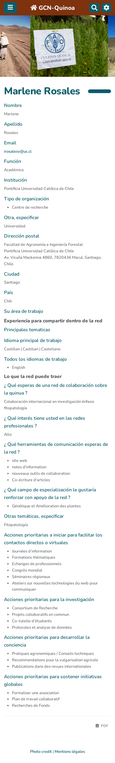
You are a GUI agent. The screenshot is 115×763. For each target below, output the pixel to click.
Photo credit (41, 751)
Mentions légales (70, 751)
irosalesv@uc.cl (18, 151)
